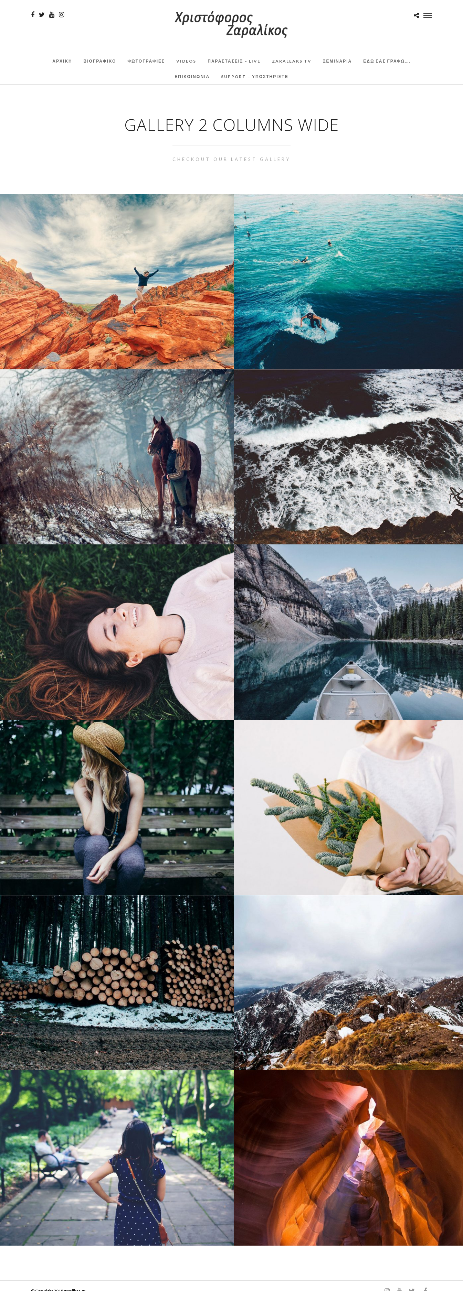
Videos (186, 61)
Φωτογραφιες (146, 61)
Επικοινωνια (192, 76)
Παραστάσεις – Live (234, 61)
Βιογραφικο (100, 61)
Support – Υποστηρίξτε (254, 76)
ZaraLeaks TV (292, 61)
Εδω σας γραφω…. (386, 61)
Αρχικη (62, 61)
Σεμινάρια (337, 61)
